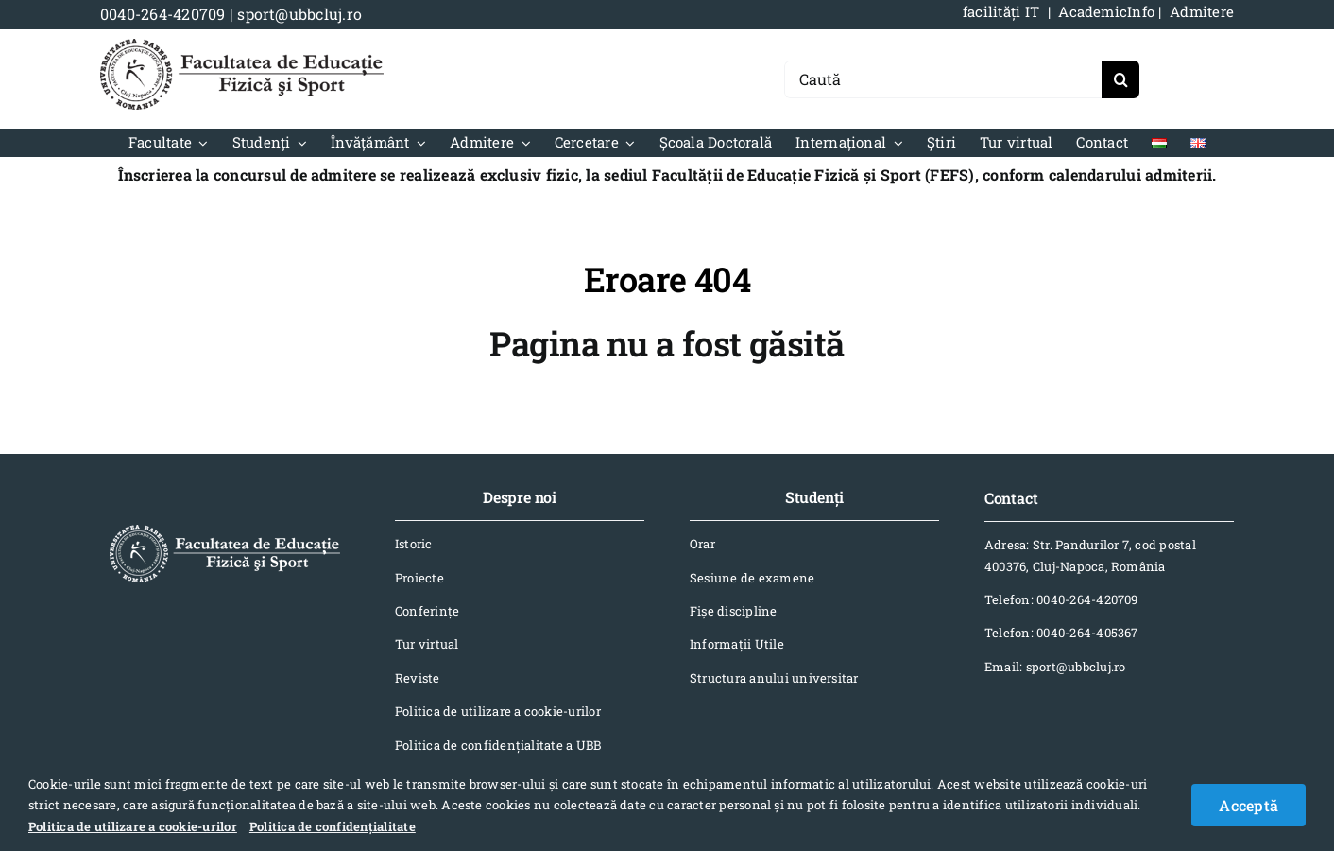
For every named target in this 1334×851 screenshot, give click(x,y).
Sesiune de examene (752, 577)
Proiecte (419, 577)
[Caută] (943, 79)
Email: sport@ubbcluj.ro (1055, 666)
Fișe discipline (734, 610)
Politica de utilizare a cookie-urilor (498, 711)
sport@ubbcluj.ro (299, 14)
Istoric (414, 543)
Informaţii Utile (737, 643)
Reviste (417, 677)
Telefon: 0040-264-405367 (1061, 632)
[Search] (1120, 79)
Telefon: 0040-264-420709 (1061, 599)
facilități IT (1001, 11)
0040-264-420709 (163, 14)
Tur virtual (427, 643)
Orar (702, 543)
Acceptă (1248, 805)
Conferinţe (427, 610)
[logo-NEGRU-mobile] (242, 46)
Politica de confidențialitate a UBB (498, 745)
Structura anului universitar (774, 677)
